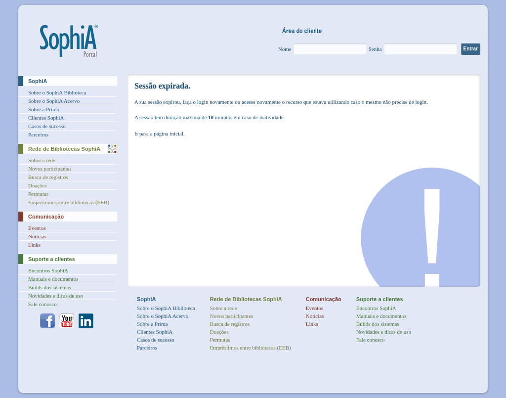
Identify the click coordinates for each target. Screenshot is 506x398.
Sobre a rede (41, 160)
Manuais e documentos (53, 279)
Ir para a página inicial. (159, 133)
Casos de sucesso (47, 126)
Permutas (38, 194)
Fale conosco (42, 304)
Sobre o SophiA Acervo (54, 101)
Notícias (37, 236)
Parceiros (38, 134)
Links (34, 245)
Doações (37, 185)
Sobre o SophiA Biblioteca (57, 92)
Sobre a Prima (43, 109)
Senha (375, 49)
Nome (285, 49)
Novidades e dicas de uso (55, 296)
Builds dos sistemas (49, 287)
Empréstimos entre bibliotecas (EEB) (68, 202)
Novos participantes (50, 169)
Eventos (36, 228)
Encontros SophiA (48, 270)
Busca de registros (48, 177)
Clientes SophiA (46, 118)
